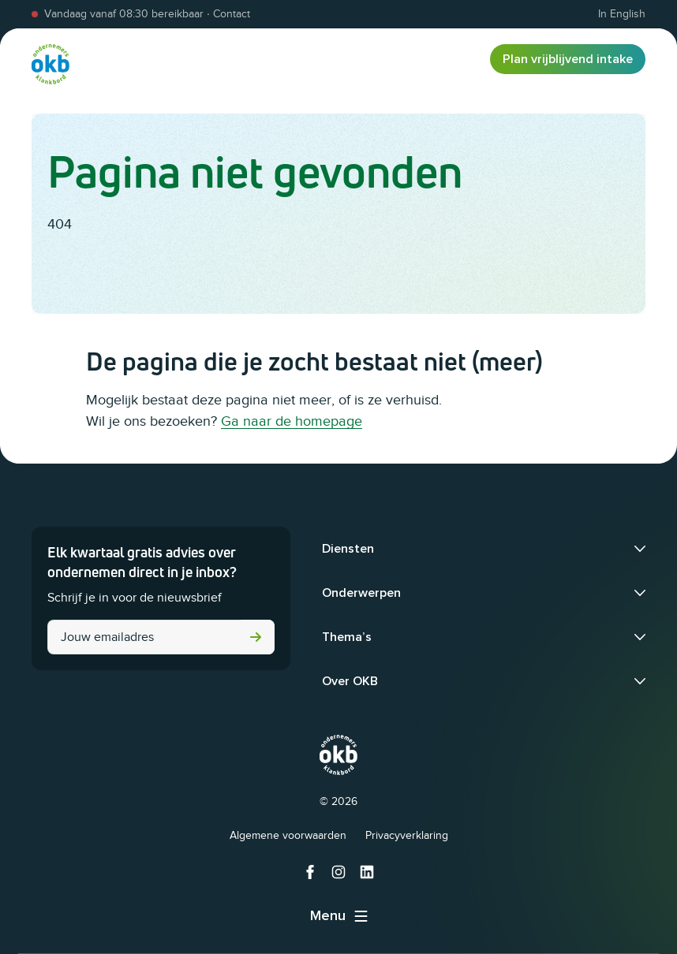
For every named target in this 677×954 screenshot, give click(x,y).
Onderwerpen (361, 593)
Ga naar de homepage (291, 421)
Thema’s (347, 637)
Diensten (348, 548)
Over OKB (350, 681)
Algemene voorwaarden (288, 835)
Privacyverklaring (406, 835)
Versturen (256, 637)
